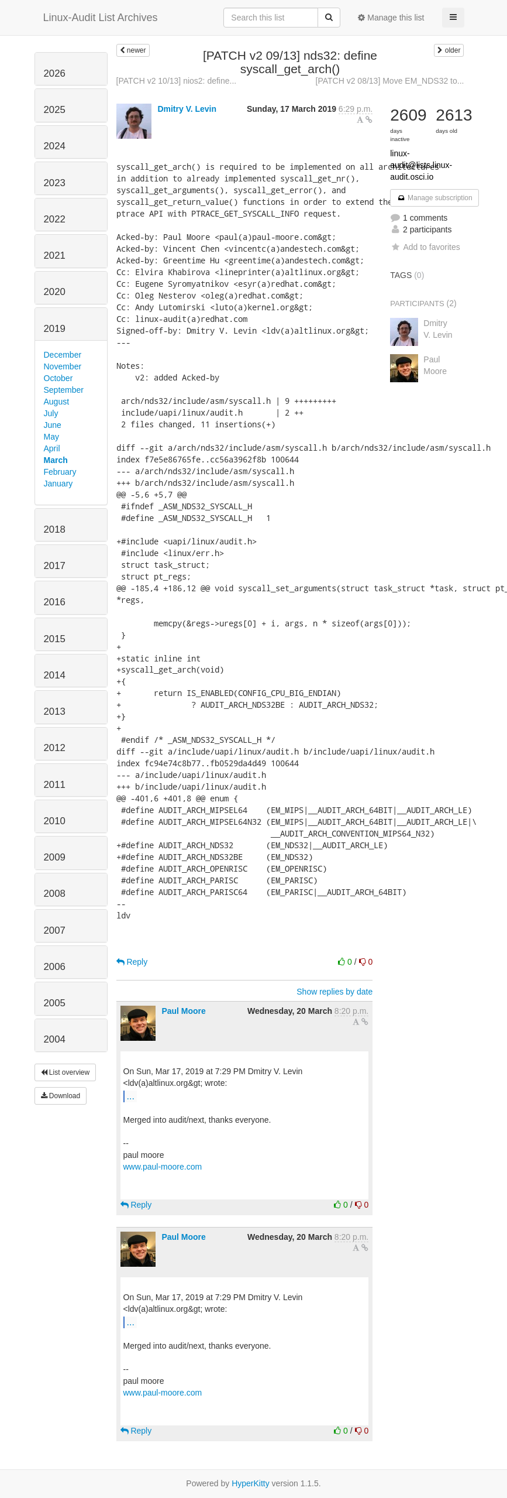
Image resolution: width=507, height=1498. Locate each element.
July (51, 413)
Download (61, 1096)
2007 (54, 930)
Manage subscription (434, 198)
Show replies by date (334, 991)
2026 (54, 73)
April (52, 448)
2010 (54, 821)
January (58, 483)
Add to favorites (425, 247)
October (58, 378)
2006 (54, 966)
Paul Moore (183, 1011)
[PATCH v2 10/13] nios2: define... (176, 80)
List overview (65, 1072)
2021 (54, 255)
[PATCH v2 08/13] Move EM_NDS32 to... (390, 80)
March (56, 460)
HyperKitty (251, 1483)
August (57, 401)
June (52, 425)
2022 (54, 219)
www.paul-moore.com (162, 1166)
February (60, 472)
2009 (54, 857)
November (63, 366)
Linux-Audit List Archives (100, 17)
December (63, 354)
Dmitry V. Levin (186, 109)
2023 (54, 182)
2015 (54, 639)
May (51, 436)
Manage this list (391, 17)
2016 (54, 602)
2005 (54, 1003)
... (130, 1096)
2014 (54, 675)
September (64, 390)
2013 (54, 711)
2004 (54, 1039)
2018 (54, 529)
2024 (54, 146)
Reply (132, 961)
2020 (54, 291)
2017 (54, 565)
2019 (54, 328)
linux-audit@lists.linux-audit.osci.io (421, 165)
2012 (54, 747)
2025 (54, 109)
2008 (54, 893)
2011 (54, 784)
